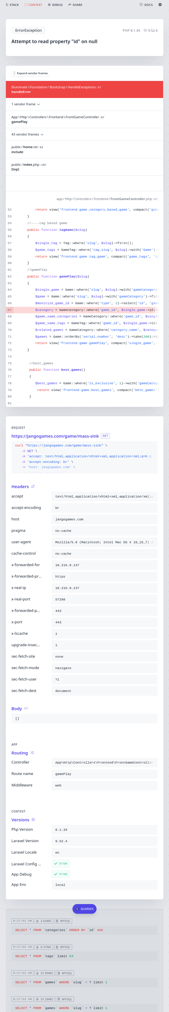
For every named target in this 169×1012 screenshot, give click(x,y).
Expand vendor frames (30, 73)
